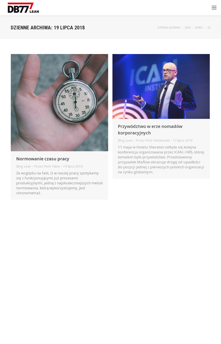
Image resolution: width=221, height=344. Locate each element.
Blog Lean (23, 166)
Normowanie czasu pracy (42, 159)
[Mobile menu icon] (214, 7)
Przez (47, 166)
